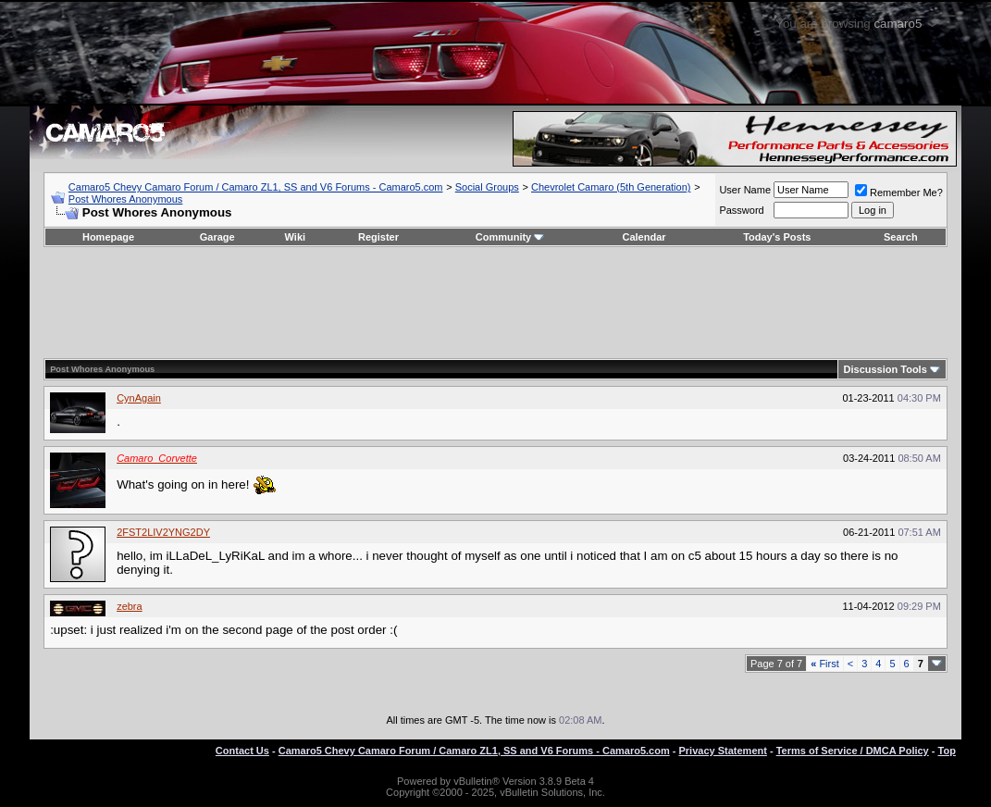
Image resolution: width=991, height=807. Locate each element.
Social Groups (487, 186)
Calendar (643, 236)
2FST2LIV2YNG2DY (163, 532)
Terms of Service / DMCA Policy (852, 750)
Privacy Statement (723, 750)
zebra (129, 606)
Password (741, 210)
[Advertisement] (495, 302)
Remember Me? (899, 192)
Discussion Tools (885, 369)
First (825, 663)
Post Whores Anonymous (125, 199)
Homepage (108, 236)
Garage (217, 236)
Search (901, 236)
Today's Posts (777, 236)
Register (378, 236)
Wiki (295, 236)
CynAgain (139, 398)
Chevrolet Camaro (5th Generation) (610, 186)
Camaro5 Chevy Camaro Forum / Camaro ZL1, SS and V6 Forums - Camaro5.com (255, 186)
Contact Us (242, 750)
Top (947, 750)
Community (510, 236)
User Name (745, 189)
